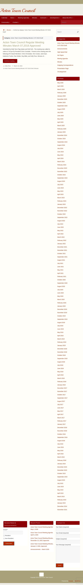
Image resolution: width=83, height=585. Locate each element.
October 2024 (61, 138)
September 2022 (62, 217)
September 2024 (62, 142)
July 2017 (60, 404)
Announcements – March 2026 (40, 549)
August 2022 (61, 220)
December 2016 (62, 427)
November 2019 (62, 312)
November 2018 (62, 352)
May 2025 (60, 119)
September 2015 (62, 477)
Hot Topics (60, 55)
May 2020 (60, 296)
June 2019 (60, 329)
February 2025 (61, 129)
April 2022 (60, 234)
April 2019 (60, 335)
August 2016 (61, 440)
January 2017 (61, 424)
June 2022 (60, 227)
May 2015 (60, 490)
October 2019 (61, 316)
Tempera (70, 581)
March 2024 (61, 161)
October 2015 (61, 473)
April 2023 (60, 194)
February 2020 (61, 303)
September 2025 (62, 106)
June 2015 (60, 486)
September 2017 (62, 398)
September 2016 (62, 437)
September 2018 (62, 358)
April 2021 (60, 273)
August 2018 (61, 362)
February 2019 (61, 342)
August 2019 (61, 322)
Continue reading (10, 61)
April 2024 (60, 158)
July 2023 (60, 184)
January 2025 (61, 132)
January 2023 (61, 204)
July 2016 (60, 444)
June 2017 (60, 408)
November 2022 (62, 211)
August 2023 (61, 181)
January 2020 (61, 306)
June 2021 (60, 266)
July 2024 (60, 148)
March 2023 (61, 197)
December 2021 (62, 247)
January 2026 (61, 96)
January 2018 (61, 385)
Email (5, 529)
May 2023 (60, 191)
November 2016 (62, 431)
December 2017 (62, 388)
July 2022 (60, 224)
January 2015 (61, 503)
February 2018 (61, 381)
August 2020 (61, 286)
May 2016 (60, 450)
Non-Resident (8, 538)
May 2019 (60, 332)
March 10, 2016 (18, 66)
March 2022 (61, 237)
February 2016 (61, 460)
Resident (6, 535)
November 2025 (62, 99)
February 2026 (61, 92)
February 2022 (61, 240)
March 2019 (61, 339)
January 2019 (61, 345)
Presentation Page (62, 68)
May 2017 (60, 411)
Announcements (62, 49)
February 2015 (61, 500)
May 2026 (60, 83)
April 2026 (60, 86)
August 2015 (61, 480)
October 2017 (61, 394)
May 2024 (60, 155)
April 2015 (60, 493)
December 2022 (62, 207)
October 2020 (61, 280)
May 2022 (60, 230)
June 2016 (60, 447)
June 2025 (60, 115)
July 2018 (60, 365)
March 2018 (61, 378)
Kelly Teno (8, 66)
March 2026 (61, 89)
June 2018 (60, 368)
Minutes (9, 30)
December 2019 (62, 309)
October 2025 (61, 102)
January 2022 (61, 243)
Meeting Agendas (62, 58)
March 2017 (61, 417)
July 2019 (60, 326)
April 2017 (60, 414)
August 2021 (61, 260)
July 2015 (60, 483)
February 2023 (61, 201)
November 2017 (62, 391)
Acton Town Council (17, 10)
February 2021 (61, 276)
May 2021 (60, 270)
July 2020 (60, 289)
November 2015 (62, 470)
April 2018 (60, 375)
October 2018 (61, 355)
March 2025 (61, 125)
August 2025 (61, 109)
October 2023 (61, 175)
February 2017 (61, 421)
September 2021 (62, 257)
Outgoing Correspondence (65, 65)
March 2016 (61, 457)
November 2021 (62, 250)
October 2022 (61, 214)
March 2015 (61, 496)
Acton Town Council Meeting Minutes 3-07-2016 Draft (19, 68)
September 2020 (62, 283)
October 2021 (61, 253)
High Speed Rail (62, 52)
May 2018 (60, 371)
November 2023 (62, 171)
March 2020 (61, 299)
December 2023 (62, 168)
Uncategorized (61, 71)
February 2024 (61, 165)
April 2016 (60, 454)
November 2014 (62, 509)
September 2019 (62, 319)
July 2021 (60, 263)
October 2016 (61, 434)
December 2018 (62, 349)
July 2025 (60, 112)
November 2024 (62, 135)
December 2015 (62, 467)
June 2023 (60, 188)
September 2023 (62, 178)
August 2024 (61, 145)
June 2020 (60, 293)
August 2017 (61, 401)
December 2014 (62, 506)
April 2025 (60, 122)
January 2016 (61, 463)
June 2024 (60, 152)
